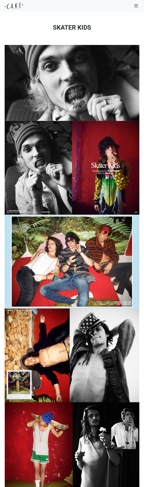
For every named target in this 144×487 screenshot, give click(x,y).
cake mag (14, 6)
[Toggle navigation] (136, 5)
